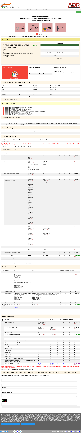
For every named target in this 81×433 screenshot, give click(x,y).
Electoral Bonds (36, 9)
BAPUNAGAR (21, 36)
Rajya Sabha (21, 9)
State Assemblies (14, 9)
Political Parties (29, 9)
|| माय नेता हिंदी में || (44, 9)
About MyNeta (77, 9)
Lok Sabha (7, 9)
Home (2, 9)
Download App (53, 431)
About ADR (71, 9)
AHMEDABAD (14, 36)
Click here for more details (60, 55)
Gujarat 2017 (8, 36)
